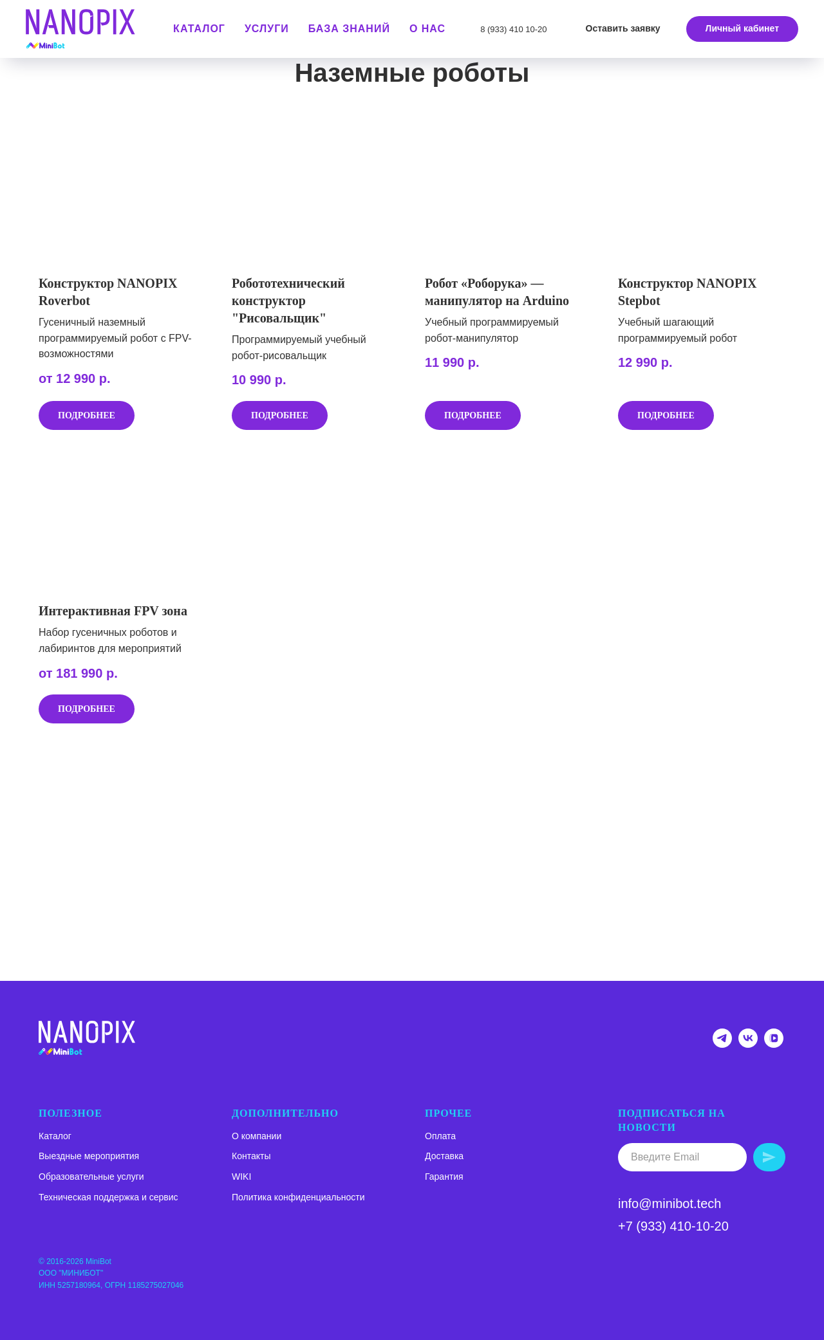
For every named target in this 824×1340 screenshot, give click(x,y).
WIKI (241, 1176)
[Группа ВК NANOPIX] (748, 1044)
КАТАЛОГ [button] (199, 28)
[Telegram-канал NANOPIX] (722, 1044)
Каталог (55, 1136)
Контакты (251, 1156)
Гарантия (444, 1176)
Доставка (444, 1156)
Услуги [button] (267, 28)
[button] (623, 29)
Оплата (440, 1136)
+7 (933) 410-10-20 (673, 1226)
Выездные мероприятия (89, 1156)
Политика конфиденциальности (298, 1197)
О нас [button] (427, 28)
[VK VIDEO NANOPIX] (773, 1044)
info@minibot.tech (669, 1203)
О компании (256, 1136)
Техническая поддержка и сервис (108, 1197)
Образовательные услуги (91, 1176)
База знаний (349, 28)
